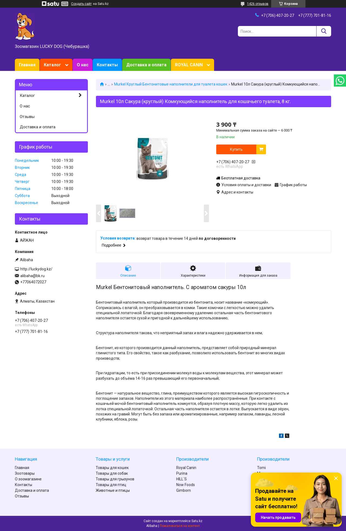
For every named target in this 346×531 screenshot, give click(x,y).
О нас (82, 64)
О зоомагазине (28, 479)
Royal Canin (186, 468)
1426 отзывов (257, 4)
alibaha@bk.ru (32, 276)
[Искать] (323, 31)
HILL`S (181, 479)
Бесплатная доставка (240, 178)
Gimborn (183, 490)
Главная (27, 64)
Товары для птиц (111, 485)
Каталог (52, 64)
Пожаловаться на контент (180, 526)
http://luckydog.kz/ (36, 269)
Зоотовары (25, 473)
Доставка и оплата (146, 64)
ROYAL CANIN (189, 64)
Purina (181, 473)
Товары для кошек (112, 468)
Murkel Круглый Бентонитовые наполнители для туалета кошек (170, 84)
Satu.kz (196, 521)
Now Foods (185, 485)
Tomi (261, 468)
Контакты (107, 64)
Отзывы (27, 116)
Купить (236, 149)
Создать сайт (81, 4)
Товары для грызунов (115, 479)
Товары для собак (112, 473)
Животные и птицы (113, 490)
